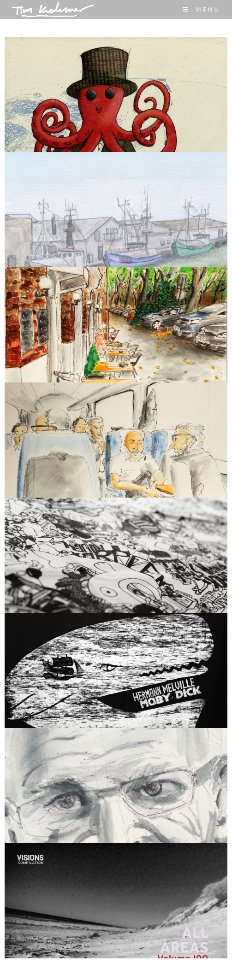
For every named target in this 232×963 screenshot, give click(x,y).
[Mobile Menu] (201, 9)
